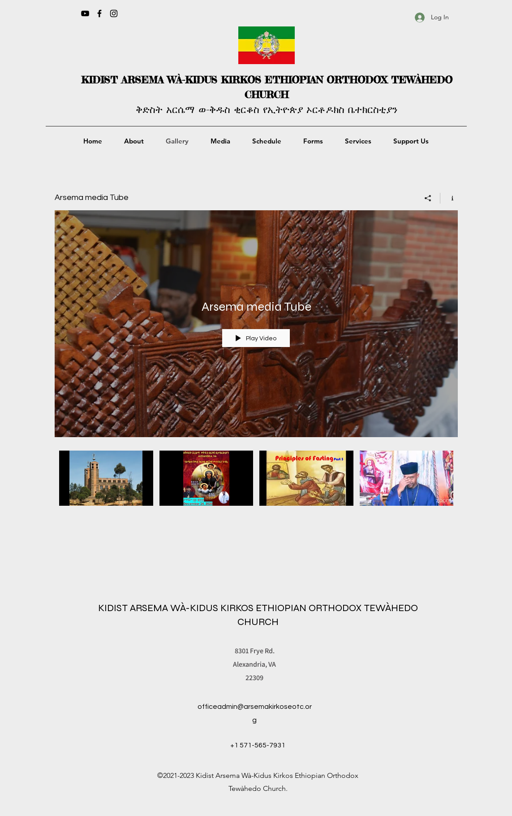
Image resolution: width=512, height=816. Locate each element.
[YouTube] (85, 13)
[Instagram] (114, 13)
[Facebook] (99, 13)
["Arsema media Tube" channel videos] (256, 489)
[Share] (428, 198)
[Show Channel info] (449, 198)
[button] (220, 141)
